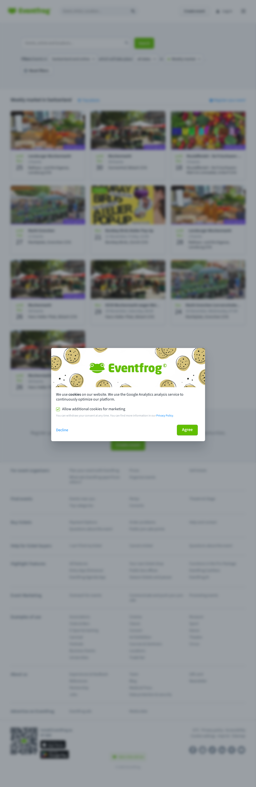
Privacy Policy (164, 416)
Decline (62, 430)
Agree (187, 430)
